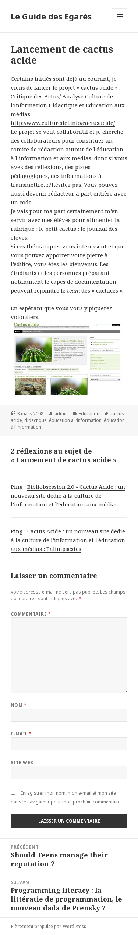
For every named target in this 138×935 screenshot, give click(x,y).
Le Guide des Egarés (51, 16)
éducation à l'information (75, 420)
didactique (35, 420)
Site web (22, 762)
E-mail (21, 734)
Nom (18, 705)
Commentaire (31, 614)
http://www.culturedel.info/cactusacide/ (63, 122)
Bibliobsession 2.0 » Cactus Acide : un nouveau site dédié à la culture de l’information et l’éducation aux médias (68, 495)
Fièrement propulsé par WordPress (48, 926)
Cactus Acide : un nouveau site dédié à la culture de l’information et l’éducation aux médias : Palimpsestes (68, 539)
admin (61, 414)
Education (89, 414)
